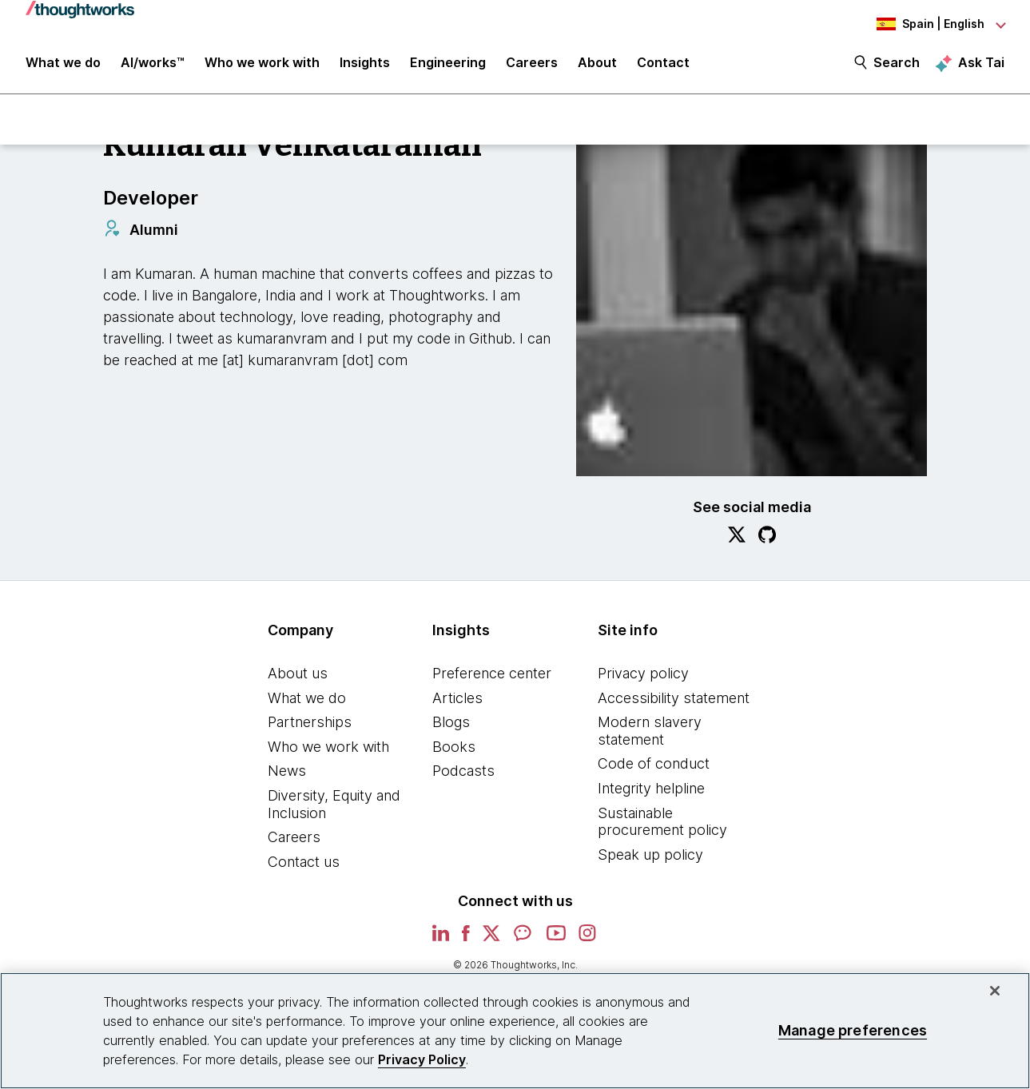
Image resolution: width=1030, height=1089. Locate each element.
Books (453, 748)
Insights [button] (365, 66)
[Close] (994, 990)
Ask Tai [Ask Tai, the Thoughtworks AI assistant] (981, 65)
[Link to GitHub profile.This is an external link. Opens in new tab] (767, 538)
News (287, 773)
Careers (294, 838)
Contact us (304, 863)
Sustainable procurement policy (662, 823)
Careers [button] (532, 66)
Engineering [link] (448, 66)
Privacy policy (643, 674)
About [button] (597, 66)
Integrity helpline (651, 789)
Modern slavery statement (650, 732)
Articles (457, 699)
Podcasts (463, 773)
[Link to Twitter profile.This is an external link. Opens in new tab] (737, 538)
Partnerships (310, 723)
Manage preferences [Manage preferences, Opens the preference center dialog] (852, 1030)
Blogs (451, 723)
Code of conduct (654, 765)
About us (298, 674)
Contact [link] (663, 66)
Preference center (491, 674)
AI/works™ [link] (153, 66)
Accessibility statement (674, 699)
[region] (515, 1030)
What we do (307, 699)
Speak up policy (650, 856)
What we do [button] (63, 66)
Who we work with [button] (262, 66)
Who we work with (328, 748)
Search (896, 66)
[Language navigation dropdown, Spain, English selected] (916, 24)
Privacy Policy (422, 1059)
